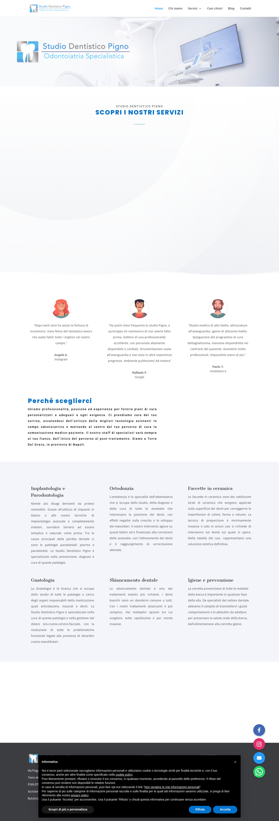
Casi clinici (215, 8)
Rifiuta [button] (200, 809)
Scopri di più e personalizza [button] (67, 809)
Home (159, 8)
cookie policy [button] (124, 774)
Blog (231, 8)
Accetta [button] (225, 809)
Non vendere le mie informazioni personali (171, 787)
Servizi (192, 8)
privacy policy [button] (80, 795)
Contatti (245, 8)
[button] (259, 772)
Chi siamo (175, 8)
